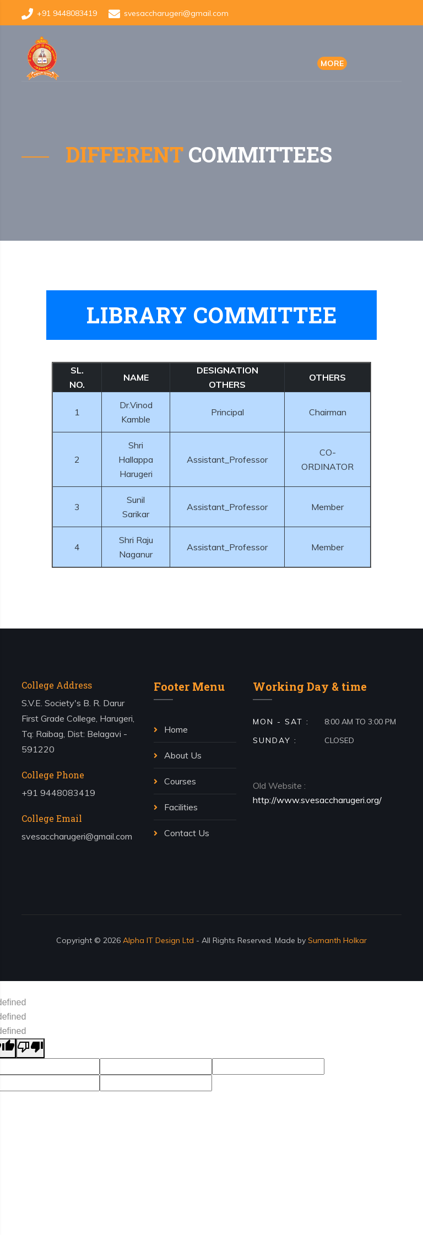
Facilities (176, 806)
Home (171, 729)
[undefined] (30, 1048)
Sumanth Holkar (337, 940)
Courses (175, 781)
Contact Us (181, 832)
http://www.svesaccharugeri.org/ (317, 799)
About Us (178, 755)
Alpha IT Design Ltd (158, 940)
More (332, 63)
